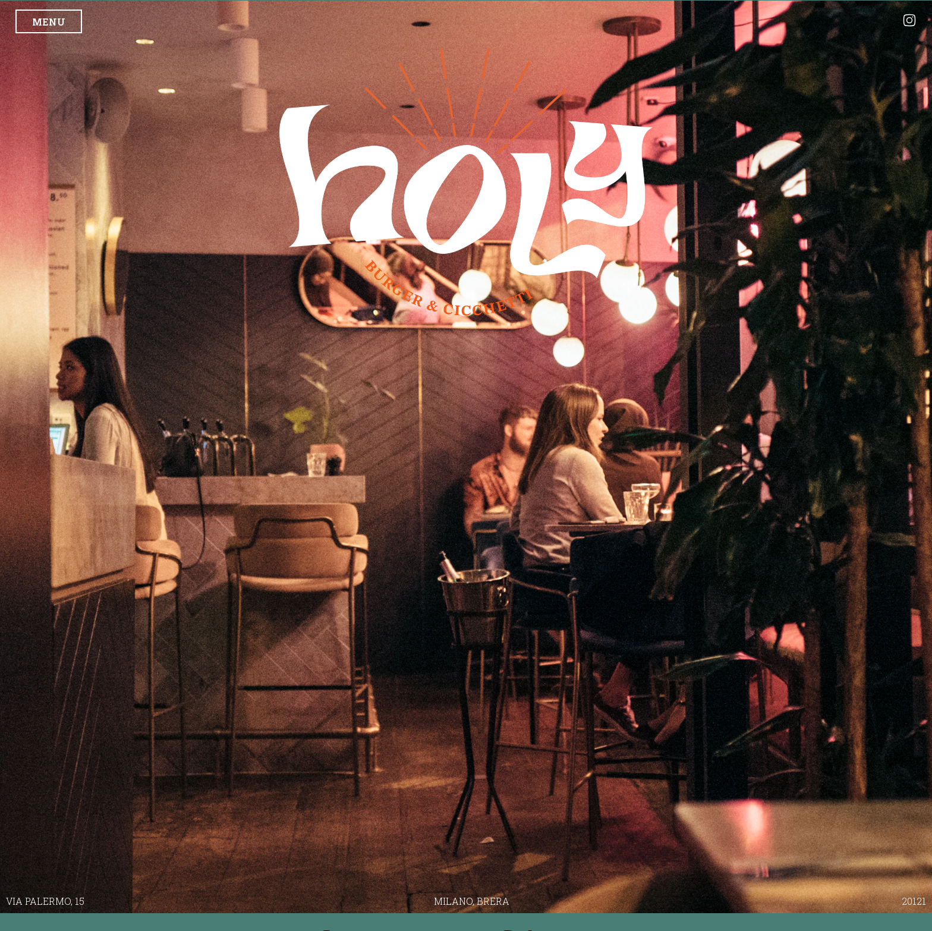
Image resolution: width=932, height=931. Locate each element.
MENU (48, 21)
